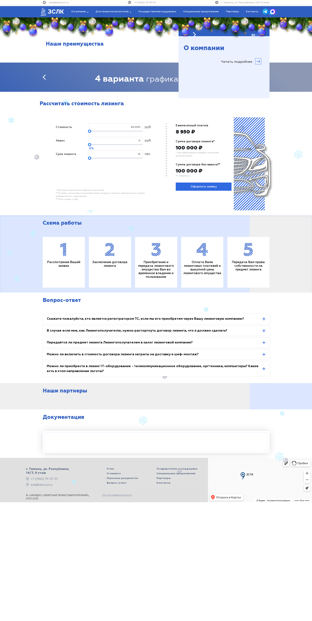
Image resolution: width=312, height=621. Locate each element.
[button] (79, 11)
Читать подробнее (241, 61)
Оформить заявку (204, 186)
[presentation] (44, 77)
